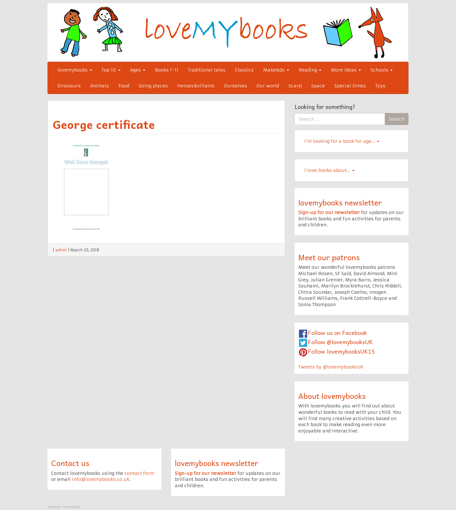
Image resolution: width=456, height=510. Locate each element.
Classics (244, 70)
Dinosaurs (69, 86)
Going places (153, 86)
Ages (137, 70)
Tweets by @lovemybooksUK (331, 367)
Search (396, 119)
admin (61, 250)
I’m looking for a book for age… (341, 141)
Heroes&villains (195, 86)
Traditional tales (206, 70)
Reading (310, 70)
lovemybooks (74, 70)
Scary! (295, 86)
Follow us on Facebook (337, 332)
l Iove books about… (329, 170)
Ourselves (235, 86)
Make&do (276, 70)
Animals (99, 86)
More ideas (346, 70)
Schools (381, 70)
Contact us (70, 463)
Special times (350, 86)
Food (123, 86)
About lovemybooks (332, 396)
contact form (139, 473)
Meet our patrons (329, 257)
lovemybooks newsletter (340, 202)
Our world (267, 86)
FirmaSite (71, 507)
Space (318, 86)
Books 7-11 (166, 70)
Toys (380, 86)
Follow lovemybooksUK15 (341, 351)
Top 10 (111, 70)
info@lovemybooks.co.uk (100, 479)
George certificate (104, 124)
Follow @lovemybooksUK (340, 341)
